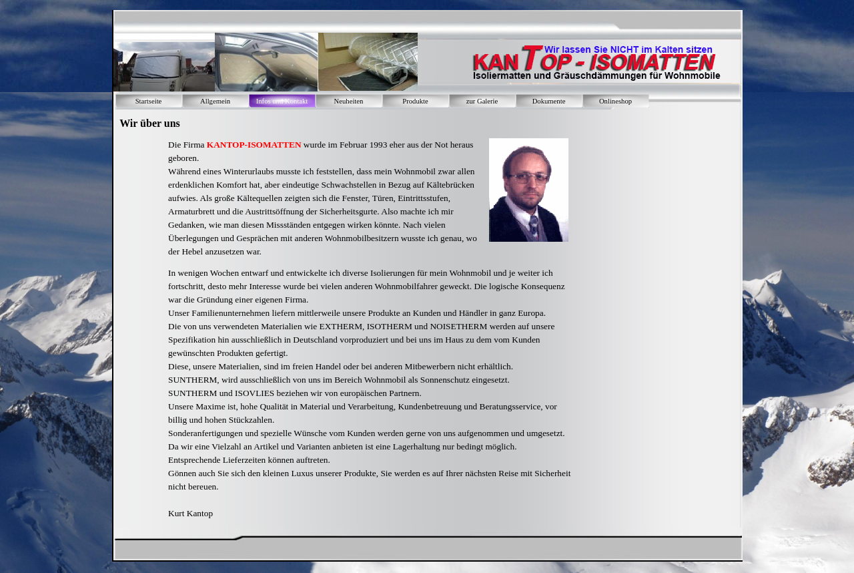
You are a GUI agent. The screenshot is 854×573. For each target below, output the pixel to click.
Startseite (148, 101)
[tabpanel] (323, 198)
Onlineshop (615, 101)
